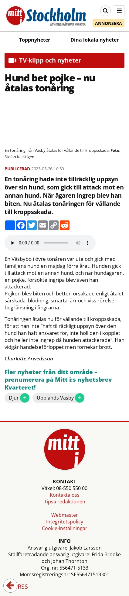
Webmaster (64, 515)
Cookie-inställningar (64, 528)
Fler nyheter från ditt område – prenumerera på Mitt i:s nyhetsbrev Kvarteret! (58, 379)
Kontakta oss (65, 495)
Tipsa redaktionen (64, 501)
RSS (18, 586)
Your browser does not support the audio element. (50, 243)
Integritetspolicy (64, 521)
